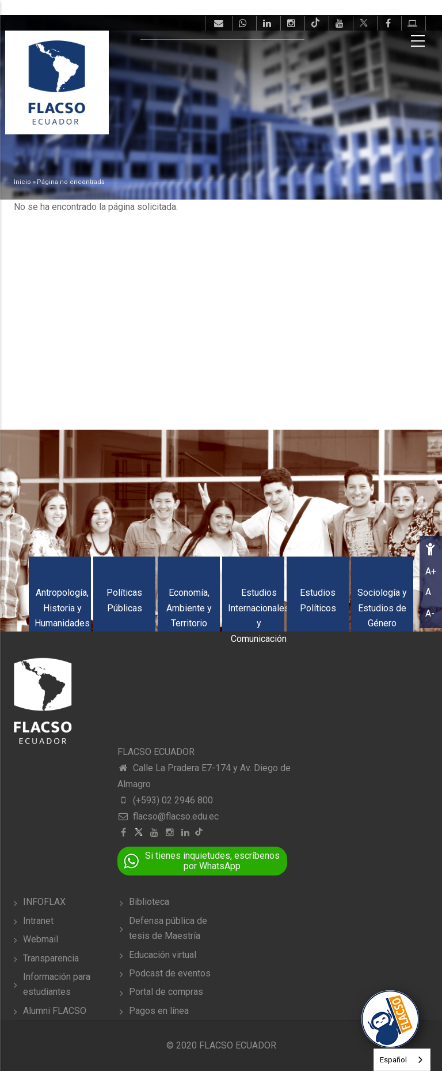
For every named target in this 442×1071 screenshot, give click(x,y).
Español (393, 1059)
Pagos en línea (159, 1010)
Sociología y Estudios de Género (382, 608)
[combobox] (402, 1060)
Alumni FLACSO (54, 1010)
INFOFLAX (44, 901)
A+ (430, 571)
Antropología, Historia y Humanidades (62, 608)
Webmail (40, 939)
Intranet (38, 920)
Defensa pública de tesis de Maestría (168, 928)
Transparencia (51, 958)
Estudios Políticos (318, 600)
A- (430, 613)
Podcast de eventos (170, 973)
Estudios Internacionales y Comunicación (258, 615)
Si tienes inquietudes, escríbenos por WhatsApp (212, 860)
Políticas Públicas (124, 600)
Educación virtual (162, 954)
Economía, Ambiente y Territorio (189, 608)
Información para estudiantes (56, 984)
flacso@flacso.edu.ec (168, 816)
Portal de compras (166, 991)
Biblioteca (149, 901)
